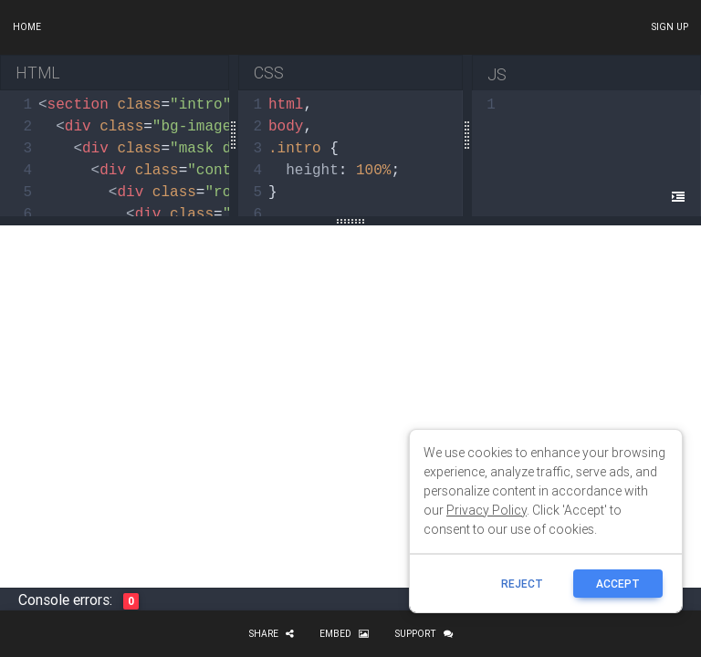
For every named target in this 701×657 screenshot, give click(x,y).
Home (27, 27)
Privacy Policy (486, 510)
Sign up (669, 27)
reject (522, 583)
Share (271, 634)
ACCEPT (618, 583)
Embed (344, 634)
